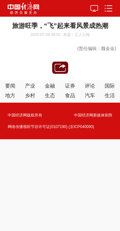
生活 (110, 95)
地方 (10, 95)
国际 (110, 86)
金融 (50, 86)
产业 (30, 86)
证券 (70, 86)
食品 (70, 95)
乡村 (30, 95)
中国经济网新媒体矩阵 (93, 115)
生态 (50, 95)
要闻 (10, 86)
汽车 (90, 95)
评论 (90, 86)
